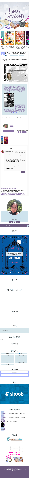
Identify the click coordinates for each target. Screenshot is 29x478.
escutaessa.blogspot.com (11, 151)
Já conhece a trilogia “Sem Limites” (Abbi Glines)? (15, 417)
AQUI (17, 117)
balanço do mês (21, 355)
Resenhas (21, 353)
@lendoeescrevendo (5, 330)
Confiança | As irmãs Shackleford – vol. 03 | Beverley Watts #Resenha (6, 47)
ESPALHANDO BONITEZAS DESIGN (18, 474)
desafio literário (8, 357)
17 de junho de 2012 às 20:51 (19, 152)
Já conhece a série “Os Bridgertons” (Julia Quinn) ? (15, 413)
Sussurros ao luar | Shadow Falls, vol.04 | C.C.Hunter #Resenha (14, 254)
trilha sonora (21, 362)
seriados (7, 360)
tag (7, 362)
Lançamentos (21, 55)
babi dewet (12, 55)
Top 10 (8, 355)
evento (17, 55)
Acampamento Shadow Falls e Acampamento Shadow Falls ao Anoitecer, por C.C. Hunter (16, 421)
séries (21, 360)
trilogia (7, 364)
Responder (23, 171)
